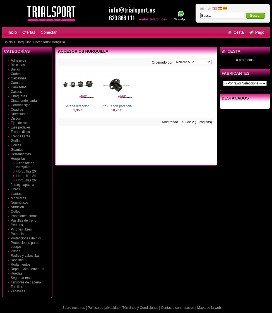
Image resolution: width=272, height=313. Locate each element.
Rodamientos (21, 264)
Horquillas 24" (26, 176)
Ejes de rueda (21, 123)
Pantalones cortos (24, 216)
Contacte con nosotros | (178, 308)
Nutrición (17, 207)
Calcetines (19, 78)
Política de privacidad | (105, 308)
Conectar (49, 32)
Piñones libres (21, 229)
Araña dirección (77, 106)
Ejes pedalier (20, 127)
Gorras (16, 145)
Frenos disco (20, 132)
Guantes (17, 150)
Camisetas (19, 87)
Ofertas (28, 32)
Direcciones (19, 114)
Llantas (16, 194)
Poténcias (18, 234)
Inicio (12, 32)
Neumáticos (19, 203)
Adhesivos (18, 60)
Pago (256, 32)
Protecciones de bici (26, 238)
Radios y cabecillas (25, 256)
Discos (16, 118)
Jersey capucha (22, 185)
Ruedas (16, 273)
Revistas (17, 260)
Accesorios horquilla (50, 42)
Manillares (18, 198)
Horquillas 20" (26, 171)
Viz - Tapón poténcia (117, 106)
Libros (15, 189)
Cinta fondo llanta (24, 101)
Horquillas (23, 42)
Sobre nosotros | (74, 308)
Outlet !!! (17, 211)
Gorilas (16, 141)
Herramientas (21, 154)
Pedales (17, 225)
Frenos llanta (20, 136)
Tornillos (17, 287)
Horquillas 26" (26, 180)
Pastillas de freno (24, 220)
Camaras (18, 83)
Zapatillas (18, 291)
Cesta (236, 32)
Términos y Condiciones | (141, 308)
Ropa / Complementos (27, 269)
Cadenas (17, 74)
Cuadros (17, 109)
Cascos (16, 92)
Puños (15, 251)
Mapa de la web (209, 308)
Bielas (15, 69)
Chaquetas (19, 96)
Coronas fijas (20, 105)
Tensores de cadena (26, 282)
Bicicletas (18, 65)
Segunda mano (22, 278)
